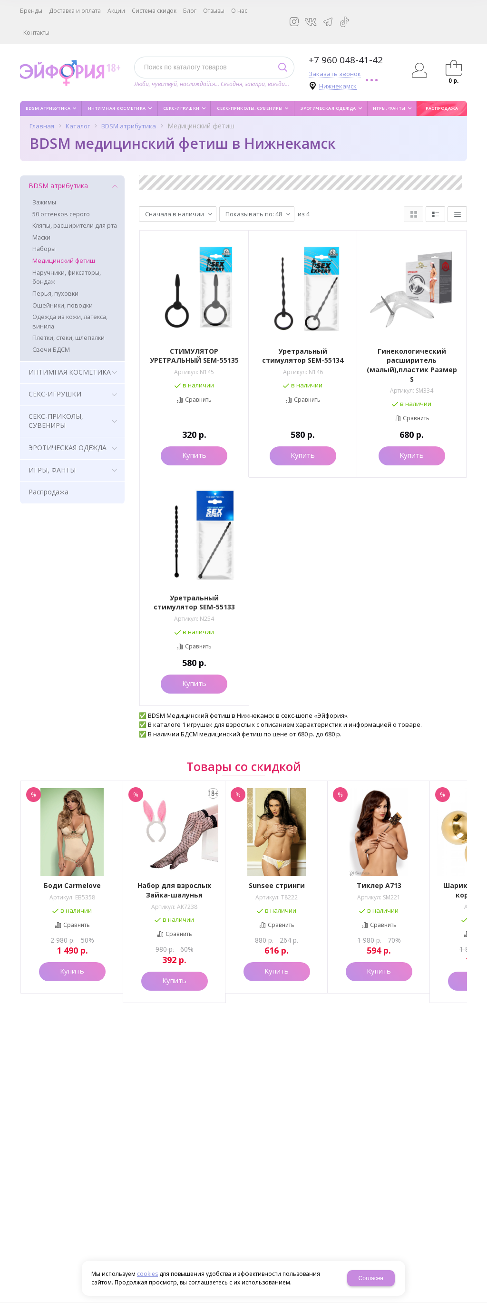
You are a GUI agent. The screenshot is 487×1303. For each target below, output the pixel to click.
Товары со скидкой (243, 766)
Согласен (371, 1278)
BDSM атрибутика (128, 126)
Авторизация (419, 70)
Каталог (78, 126)
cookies (147, 1274)
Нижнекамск (338, 86)
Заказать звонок (335, 73)
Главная (41, 126)
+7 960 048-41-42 (346, 60)
